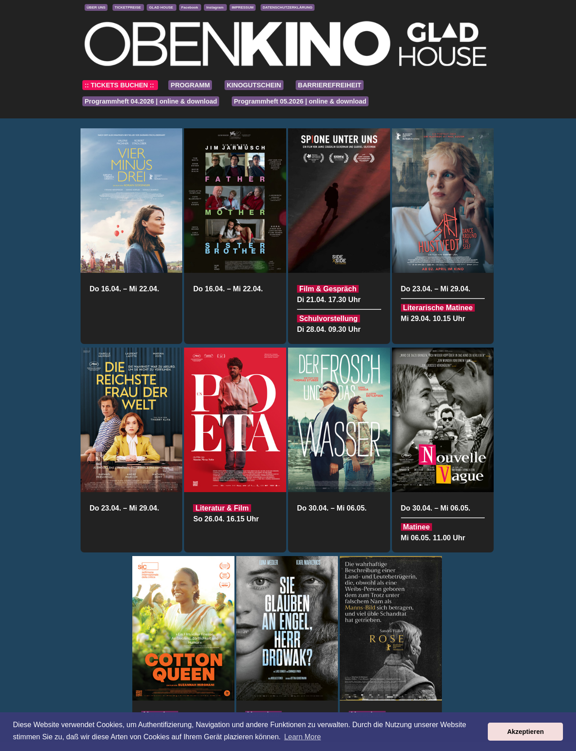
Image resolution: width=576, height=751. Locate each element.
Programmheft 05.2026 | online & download (300, 101)
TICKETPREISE (128, 7)
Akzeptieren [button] (525, 731)
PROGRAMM (190, 85)
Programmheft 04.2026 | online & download (151, 101)
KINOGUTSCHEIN (254, 85)
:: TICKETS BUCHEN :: (120, 85)
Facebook (190, 7)
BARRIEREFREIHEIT (329, 85)
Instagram (215, 7)
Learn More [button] (302, 737)
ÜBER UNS (96, 7)
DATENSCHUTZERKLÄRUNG (288, 7)
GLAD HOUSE (161, 7)
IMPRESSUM (242, 7)
